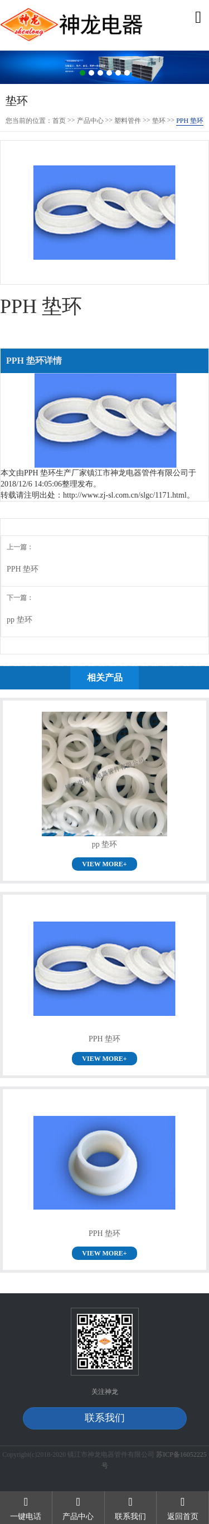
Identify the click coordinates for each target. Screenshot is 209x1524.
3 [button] (100, 73)
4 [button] (109, 73)
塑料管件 (127, 121)
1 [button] (82, 73)
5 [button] (118, 73)
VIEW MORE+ (104, 864)
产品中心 (90, 121)
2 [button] (91, 73)
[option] (104, 68)
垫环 (159, 121)
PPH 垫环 (22, 569)
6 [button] (127, 73)
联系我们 (105, 1417)
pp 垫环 (19, 619)
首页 (59, 121)
